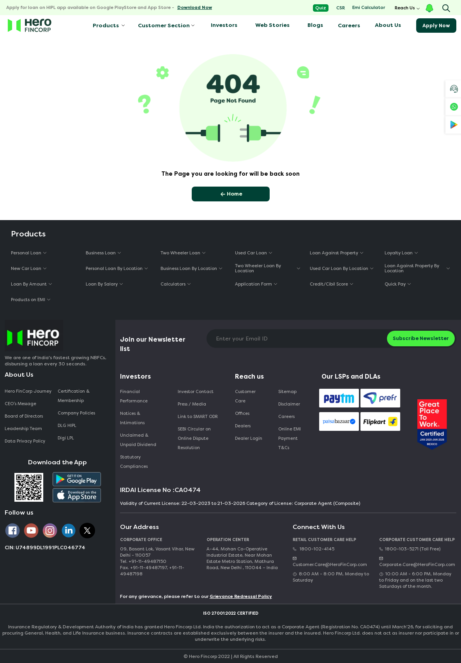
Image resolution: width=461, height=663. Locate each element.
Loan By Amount (29, 284)
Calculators (173, 284)
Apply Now (436, 25)
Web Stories (272, 25)
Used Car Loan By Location (339, 268)
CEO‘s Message (20, 403)
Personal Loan (26, 253)
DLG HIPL (68, 425)
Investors (224, 25)
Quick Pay (395, 284)
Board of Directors (24, 416)
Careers (349, 25)
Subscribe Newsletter (421, 338)
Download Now (194, 7)
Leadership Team (23, 428)
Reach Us (405, 8)
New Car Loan (26, 268)
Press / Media (192, 404)
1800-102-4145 (313, 549)
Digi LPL (66, 438)
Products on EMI (28, 299)
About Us (388, 25)
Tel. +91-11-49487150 (143, 561)
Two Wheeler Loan (180, 253)
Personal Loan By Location (114, 268)
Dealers (243, 425)
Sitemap (287, 391)
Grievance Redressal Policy (241, 596)
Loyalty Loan (399, 253)
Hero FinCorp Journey (28, 391)
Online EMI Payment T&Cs (289, 438)
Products (105, 25)
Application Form (253, 284)
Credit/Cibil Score (329, 284)
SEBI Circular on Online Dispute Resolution (194, 438)
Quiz (320, 8)
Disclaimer (289, 404)
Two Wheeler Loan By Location (258, 268)
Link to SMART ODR (198, 416)
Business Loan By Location (189, 268)
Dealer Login (248, 438)
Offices (242, 413)
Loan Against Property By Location (412, 268)
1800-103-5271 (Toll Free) (409, 549)
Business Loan (101, 253)
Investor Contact (196, 391)
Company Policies (76, 413)
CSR (340, 8)
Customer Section (164, 25)
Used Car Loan (251, 253)
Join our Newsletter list (152, 344)
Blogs (315, 25)
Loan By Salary (102, 284)
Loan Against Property (334, 253)
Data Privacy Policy (25, 441)
